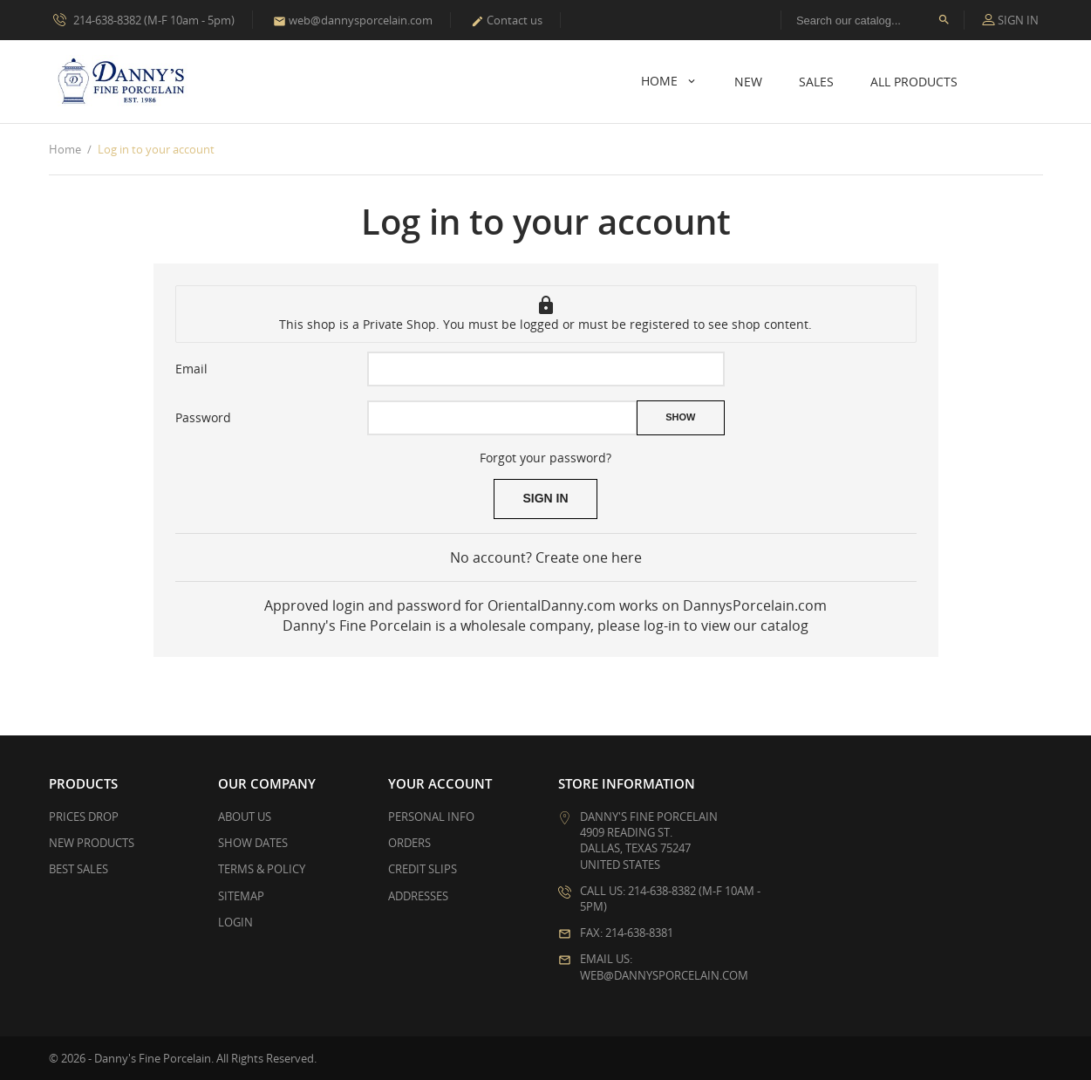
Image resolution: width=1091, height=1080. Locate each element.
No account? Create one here (546, 557)
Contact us (506, 20)
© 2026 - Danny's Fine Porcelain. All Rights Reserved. (183, 1058)
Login (235, 922)
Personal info (431, 816)
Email (191, 368)
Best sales (78, 869)
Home (661, 80)
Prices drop (84, 816)
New (748, 81)
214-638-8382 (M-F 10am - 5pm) (144, 19)
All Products (914, 81)
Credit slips (422, 869)
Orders (409, 843)
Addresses (418, 896)
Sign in (545, 498)
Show (680, 417)
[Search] (872, 20)
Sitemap (241, 896)
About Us (244, 816)
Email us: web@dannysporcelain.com (664, 966)
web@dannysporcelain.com (353, 20)
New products (91, 843)
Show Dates (253, 843)
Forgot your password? (545, 457)
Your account (440, 783)
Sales (816, 81)
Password (203, 417)
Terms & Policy (261, 869)
